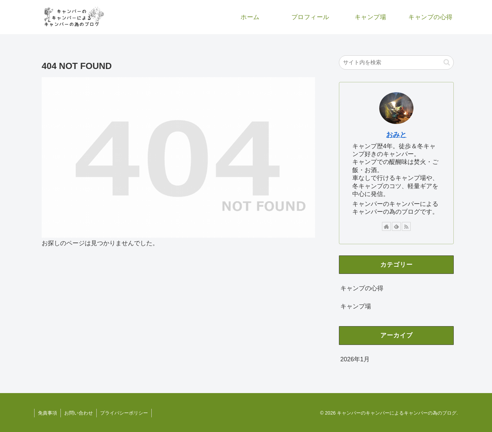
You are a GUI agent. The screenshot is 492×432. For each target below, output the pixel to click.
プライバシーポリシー (124, 413)
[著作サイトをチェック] (386, 226)
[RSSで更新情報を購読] (406, 226)
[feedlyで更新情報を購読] (396, 226)
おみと (396, 134)
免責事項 (47, 413)
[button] (447, 62)
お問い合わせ (78, 413)
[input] (396, 62)
